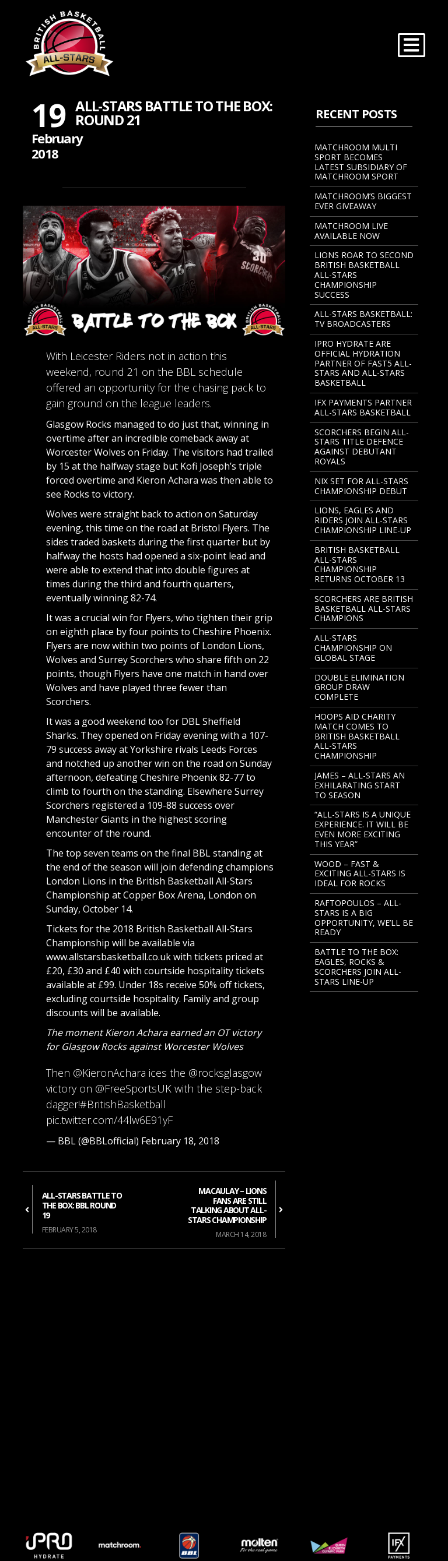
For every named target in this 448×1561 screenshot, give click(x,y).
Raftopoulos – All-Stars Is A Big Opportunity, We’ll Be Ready (363, 917)
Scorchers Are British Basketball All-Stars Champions (363, 608)
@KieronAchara (109, 1073)
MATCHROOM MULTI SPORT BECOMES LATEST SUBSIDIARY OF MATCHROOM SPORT (360, 162)
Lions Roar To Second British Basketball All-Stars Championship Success (364, 274)
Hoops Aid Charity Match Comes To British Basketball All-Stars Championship (357, 736)
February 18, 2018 (180, 1140)
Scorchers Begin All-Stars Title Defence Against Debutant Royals (361, 447)
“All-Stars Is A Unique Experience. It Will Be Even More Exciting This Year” (362, 829)
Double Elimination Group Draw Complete (359, 687)
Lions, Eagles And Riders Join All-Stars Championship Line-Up (362, 520)
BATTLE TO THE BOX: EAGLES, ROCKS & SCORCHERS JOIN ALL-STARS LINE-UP (357, 966)
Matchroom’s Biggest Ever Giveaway (363, 201)
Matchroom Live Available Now (351, 230)
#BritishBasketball (123, 1104)
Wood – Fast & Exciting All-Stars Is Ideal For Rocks (359, 873)
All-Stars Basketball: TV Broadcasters (363, 318)
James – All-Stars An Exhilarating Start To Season (359, 785)
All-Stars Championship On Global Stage (353, 647)
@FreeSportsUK (133, 1088)
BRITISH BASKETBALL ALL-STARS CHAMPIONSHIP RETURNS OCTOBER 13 (359, 564)
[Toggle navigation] (411, 45)
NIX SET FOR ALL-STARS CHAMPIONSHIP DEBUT (361, 485)
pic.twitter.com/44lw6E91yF (109, 1120)
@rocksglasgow (225, 1073)
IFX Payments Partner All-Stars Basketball (363, 407)
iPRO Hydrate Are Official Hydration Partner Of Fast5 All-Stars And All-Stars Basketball (363, 363)
